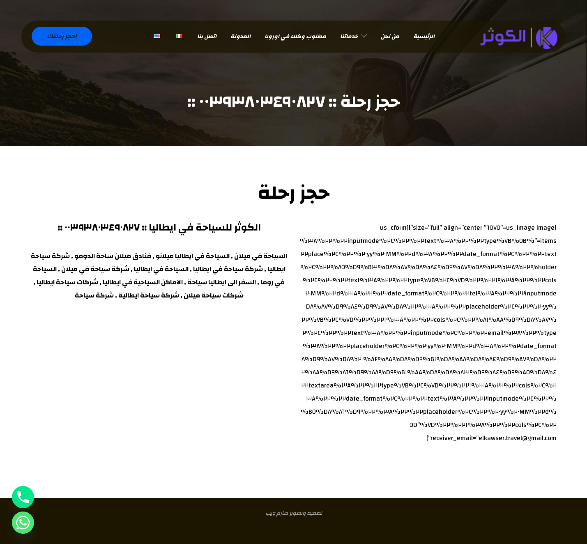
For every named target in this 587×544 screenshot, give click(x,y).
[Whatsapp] (23, 523)
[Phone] (23, 497)
